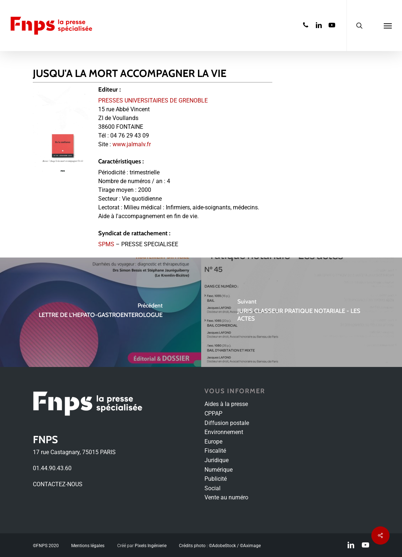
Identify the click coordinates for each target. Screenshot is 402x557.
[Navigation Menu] (388, 25)
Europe (213, 441)
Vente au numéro (226, 497)
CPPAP (213, 413)
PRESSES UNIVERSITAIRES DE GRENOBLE (153, 100)
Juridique (216, 460)
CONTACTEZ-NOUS (58, 484)
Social (212, 488)
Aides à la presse (226, 404)
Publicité (215, 478)
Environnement (223, 432)
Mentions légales (87, 545)
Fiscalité (215, 450)
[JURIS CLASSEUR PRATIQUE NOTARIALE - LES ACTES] (301, 312)
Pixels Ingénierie (150, 545)
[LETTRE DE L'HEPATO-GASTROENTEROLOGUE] (100, 312)
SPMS (106, 244)
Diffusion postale (226, 422)
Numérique (218, 469)
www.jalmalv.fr (131, 144)
